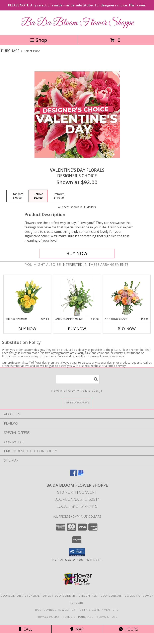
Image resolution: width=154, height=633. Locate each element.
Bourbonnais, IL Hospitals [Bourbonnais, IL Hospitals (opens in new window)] (76, 595)
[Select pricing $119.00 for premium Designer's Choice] (58, 196)
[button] (77, 552)
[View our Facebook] (73, 474)
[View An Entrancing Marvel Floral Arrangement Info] (77, 296)
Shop (38, 40)
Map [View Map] (77, 629)
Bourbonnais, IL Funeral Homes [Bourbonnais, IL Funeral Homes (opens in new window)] (26, 595)
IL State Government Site (99, 609)
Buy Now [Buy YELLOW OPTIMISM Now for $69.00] (27, 328)
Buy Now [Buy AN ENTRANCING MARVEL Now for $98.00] (77, 328)
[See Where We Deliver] (77, 402)
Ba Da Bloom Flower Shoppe (77, 22)
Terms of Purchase (78, 617)
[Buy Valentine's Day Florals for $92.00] (77, 253)
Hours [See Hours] (128, 629)
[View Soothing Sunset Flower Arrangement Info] (127, 296)
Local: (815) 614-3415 (77, 506)
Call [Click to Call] (25, 629)
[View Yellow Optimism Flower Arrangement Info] (27, 296)
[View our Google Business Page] (80, 474)
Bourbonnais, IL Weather (55, 609)
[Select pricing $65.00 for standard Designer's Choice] (17, 196)
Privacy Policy (48, 617)
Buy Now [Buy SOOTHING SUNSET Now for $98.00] (127, 328)
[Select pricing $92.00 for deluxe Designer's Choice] (38, 196)
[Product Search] (77, 379)
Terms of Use (107, 617)
